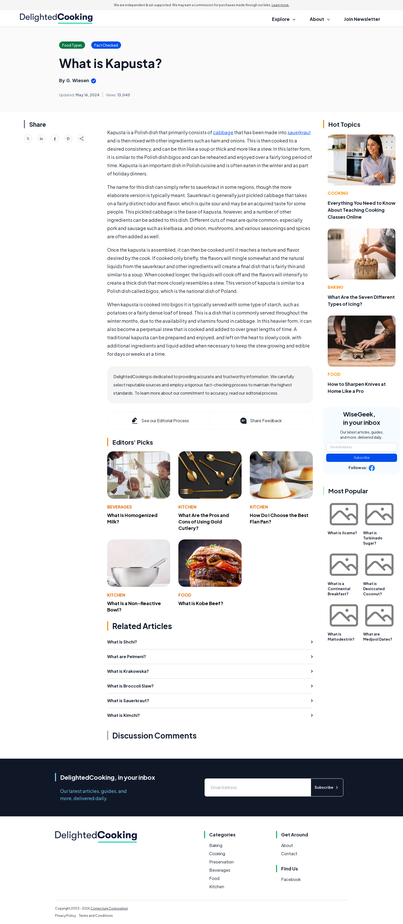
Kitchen (187, 507)
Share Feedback (260, 421)
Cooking (338, 193)
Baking (335, 287)
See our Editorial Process (160, 421)
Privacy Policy (65, 916)
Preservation (221, 861)
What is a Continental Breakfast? (339, 588)
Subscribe (362, 458)
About (287, 845)
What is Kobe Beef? (200, 603)
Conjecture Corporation (109, 908)
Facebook (291, 879)
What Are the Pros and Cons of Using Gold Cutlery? (203, 521)
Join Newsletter (362, 19)
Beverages (119, 507)
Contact (289, 853)
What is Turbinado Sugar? (372, 537)
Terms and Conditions (96, 916)
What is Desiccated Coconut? (374, 588)
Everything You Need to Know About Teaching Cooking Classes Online (362, 210)
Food (184, 595)
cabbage (223, 132)
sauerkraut (299, 132)
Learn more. (280, 5)
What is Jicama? (342, 532)
